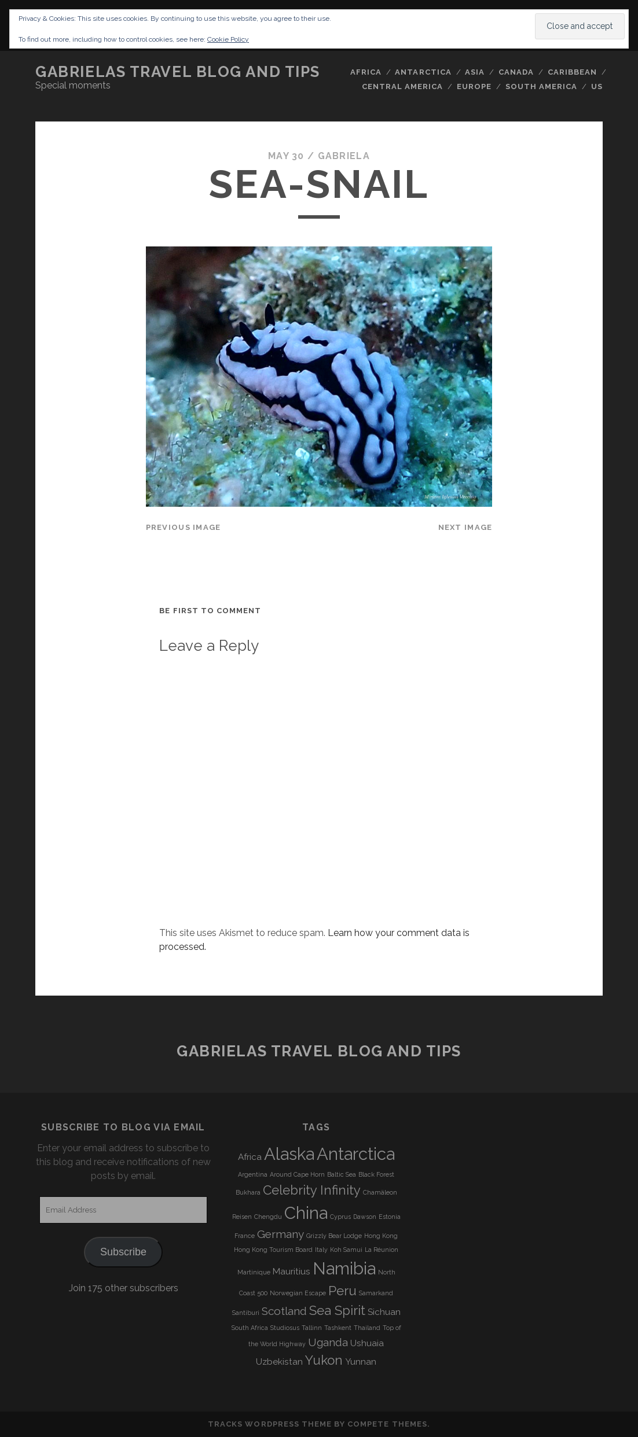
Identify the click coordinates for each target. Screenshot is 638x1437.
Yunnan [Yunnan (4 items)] (360, 1362)
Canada (516, 72)
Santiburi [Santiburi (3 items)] (245, 1312)
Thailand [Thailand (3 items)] (367, 1327)
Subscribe (123, 1252)
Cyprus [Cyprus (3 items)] (340, 1216)
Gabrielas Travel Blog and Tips (177, 71)
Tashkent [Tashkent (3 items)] (337, 1327)
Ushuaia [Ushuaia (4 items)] (367, 1343)
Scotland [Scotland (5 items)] (284, 1311)
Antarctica (423, 72)
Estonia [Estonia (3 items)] (390, 1216)
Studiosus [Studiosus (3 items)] (284, 1327)
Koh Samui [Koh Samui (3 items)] (346, 1249)
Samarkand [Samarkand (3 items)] (376, 1292)
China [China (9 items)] (306, 1213)
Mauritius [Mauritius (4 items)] (291, 1271)
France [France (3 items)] (244, 1235)
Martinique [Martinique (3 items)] (253, 1272)
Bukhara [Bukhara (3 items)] (248, 1192)
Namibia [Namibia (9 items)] (344, 1268)
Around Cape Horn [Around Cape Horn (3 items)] (297, 1174)
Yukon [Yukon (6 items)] (324, 1360)
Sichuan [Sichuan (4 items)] (384, 1312)
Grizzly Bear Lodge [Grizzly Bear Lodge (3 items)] (334, 1235)
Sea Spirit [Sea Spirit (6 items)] (337, 1310)
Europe (474, 86)
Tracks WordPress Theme (270, 1424)
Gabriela (344, 155)
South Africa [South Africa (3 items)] (250, 1327)
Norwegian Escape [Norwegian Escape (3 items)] (298, 1292)
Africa (366, 72)
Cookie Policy (228, 39)
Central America (402, 86)
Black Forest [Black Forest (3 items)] (376, 1174)
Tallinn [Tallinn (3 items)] (312, 1327)
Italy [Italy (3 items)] (321, 1249)
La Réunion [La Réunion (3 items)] (381, 1249)
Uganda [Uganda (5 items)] (328, 1342)
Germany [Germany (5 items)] (280, 1234)
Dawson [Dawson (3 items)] (364, 1216)
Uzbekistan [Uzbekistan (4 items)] (279, 1362)
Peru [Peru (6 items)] (342, 1290)
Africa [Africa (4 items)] (250, 1157)
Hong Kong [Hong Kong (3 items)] (381, 1235)
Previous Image (183, 527)
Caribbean (572, 72)
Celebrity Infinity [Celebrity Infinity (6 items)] (312, 1190)
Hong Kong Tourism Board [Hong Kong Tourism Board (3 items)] (273, 1249)
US (597, 86)
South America (541, 86)
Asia (475, 72)
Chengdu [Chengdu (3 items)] (268, 1216)
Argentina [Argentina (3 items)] (252, 1174)
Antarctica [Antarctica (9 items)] (356, 1154)
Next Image (465, 527)
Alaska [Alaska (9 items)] (289, 1154)
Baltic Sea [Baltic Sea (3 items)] (341, 1174)
